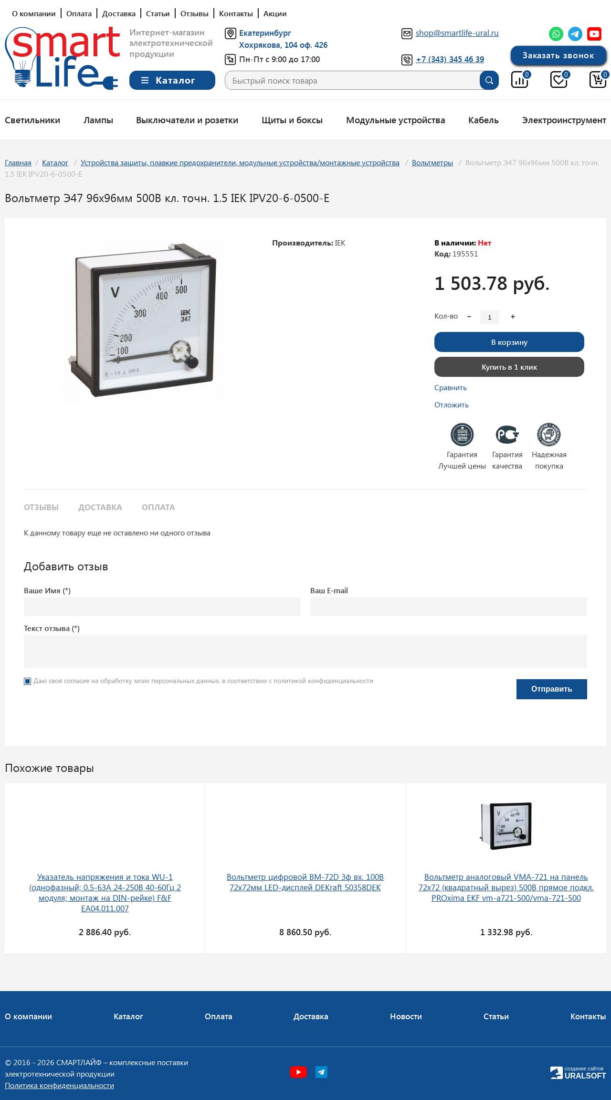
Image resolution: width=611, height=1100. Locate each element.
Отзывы (194, 13)
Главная (18, 162)
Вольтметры (432, 162)
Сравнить (450, 387)
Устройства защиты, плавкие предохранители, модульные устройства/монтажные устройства (240, 162)
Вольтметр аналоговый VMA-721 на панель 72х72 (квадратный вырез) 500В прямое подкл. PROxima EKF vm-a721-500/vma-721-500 (506, 887)
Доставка (119, 13)
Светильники (32, 119)
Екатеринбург (265, 32)
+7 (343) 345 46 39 (450, 58)
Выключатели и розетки (187, 119)
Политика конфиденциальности (59, 1085)
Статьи (158, 13)
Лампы (98, 119)
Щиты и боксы (292, 119)
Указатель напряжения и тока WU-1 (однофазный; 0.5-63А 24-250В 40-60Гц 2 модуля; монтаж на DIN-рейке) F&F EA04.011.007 (105, 892)
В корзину (509, 342)
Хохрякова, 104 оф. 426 (283, 44)
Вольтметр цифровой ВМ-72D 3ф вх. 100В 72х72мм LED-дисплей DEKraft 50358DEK (305, 881)
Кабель (483, 119)
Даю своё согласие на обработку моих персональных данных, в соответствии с (203, 680)
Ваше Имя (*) (47, 590)
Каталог (55, 162)
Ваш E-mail (329, 590)
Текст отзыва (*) (52, 627)
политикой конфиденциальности (323, 680)
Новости (406, 1016)
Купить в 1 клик (509, 367)
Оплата (79, 13)
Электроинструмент (564, 119)
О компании (34, 13)
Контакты (236, 13)
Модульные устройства (395, 119)
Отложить (451, 404)
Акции (275, 13)
